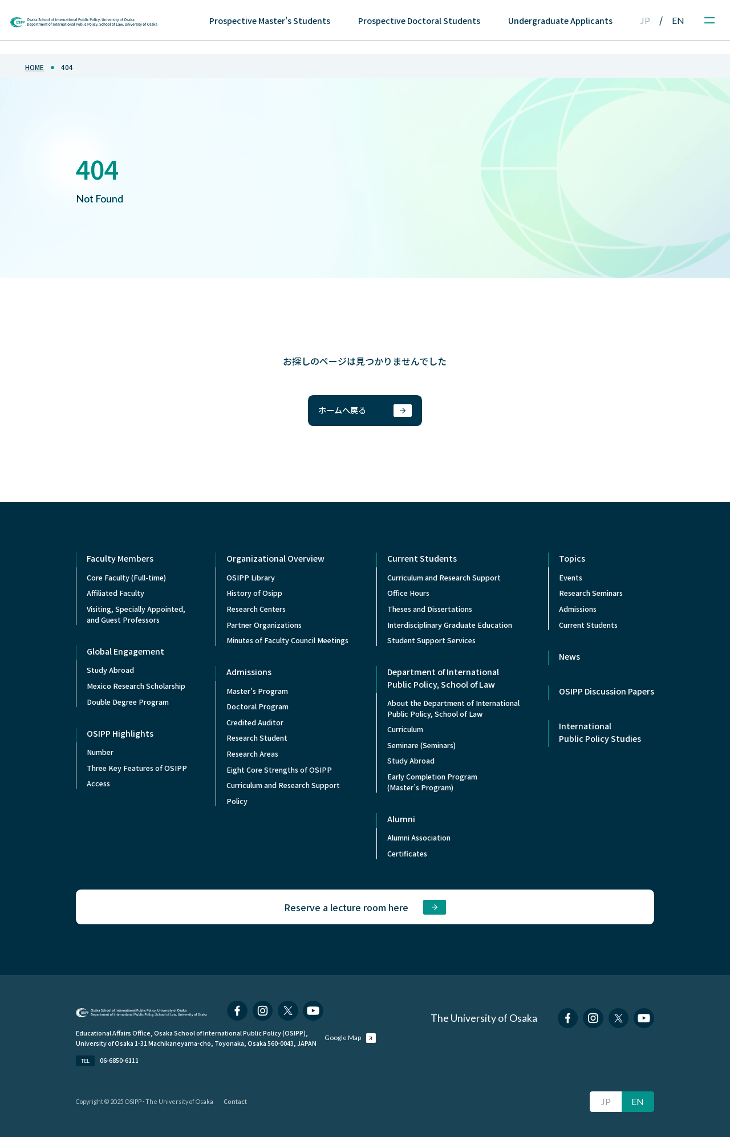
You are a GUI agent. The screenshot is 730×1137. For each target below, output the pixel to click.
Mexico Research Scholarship (136, 686)
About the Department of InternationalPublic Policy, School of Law (453, 708)
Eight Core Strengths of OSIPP (279, 770)
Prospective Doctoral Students (419, 20)
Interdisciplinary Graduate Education (449, 625)
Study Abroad (110, 670)
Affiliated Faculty (115, 593)
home (34, 67)
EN (678, 20)
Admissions (248, 671)
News (569, 656)
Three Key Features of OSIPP (137, 768)
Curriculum (405, 729)
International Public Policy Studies (600, 732)
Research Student (256, 738)
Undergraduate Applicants (560, 20)
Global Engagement (125, 651)
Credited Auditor (254, 722)
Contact (235, 1101)
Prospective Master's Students (269, 20)
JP (645, 20)
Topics (572, 558)
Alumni (401, 819)
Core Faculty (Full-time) (126, 577)
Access (98, 783)
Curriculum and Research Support (283, 785)
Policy (237, 801)
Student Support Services (431, 640)
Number (100, 752)
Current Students (422, 558)
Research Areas (252, 754)
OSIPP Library (250, 577)
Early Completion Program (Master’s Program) (432, 782)
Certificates (407, 853)
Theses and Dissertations (429, 609)
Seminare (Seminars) (421, 745)
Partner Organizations (264, 625)
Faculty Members (120, 558)
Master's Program (257, 691)
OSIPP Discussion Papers (606, 691)
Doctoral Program (257, 706)
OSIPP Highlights (120, 733)
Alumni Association (419, 838)
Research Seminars (591, 593)
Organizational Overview (275, 558)
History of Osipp (254, 593)
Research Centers (256, 609)
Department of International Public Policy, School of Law (443, 677)
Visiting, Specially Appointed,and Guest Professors (136, 614)
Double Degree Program (128, 702)
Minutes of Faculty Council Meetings (287, 640)
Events (570, 577)
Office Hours (408, 593)
